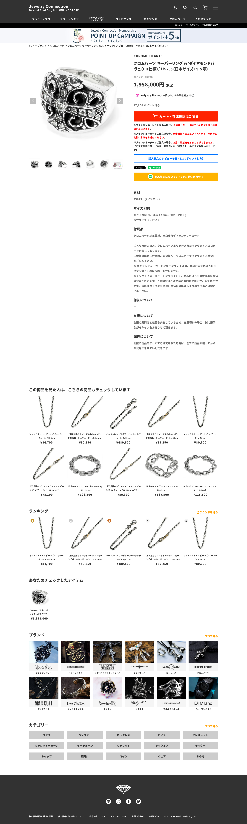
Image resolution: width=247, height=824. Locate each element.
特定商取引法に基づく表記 (41, 816)
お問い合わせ (138, 816)
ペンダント (85, 735)
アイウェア (162, 745)
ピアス (162, 735)
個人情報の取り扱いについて (71, 816)
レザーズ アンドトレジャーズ (96, 19)
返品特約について (97, 816)
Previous (33, 101)
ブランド (42, 45)
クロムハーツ (177, 19)
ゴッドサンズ (124, 19)
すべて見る (211, 636)
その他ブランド (204, 19)
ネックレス (123, 735)
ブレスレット (200, 735)
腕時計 (85, 756)
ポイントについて (119, 816)
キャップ (46, 756)
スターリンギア (69, 19)
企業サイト (154, 816)
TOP (31, 45)
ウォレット (123, 745)
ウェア (162, 756)
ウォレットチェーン (46, 745)
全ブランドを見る (207, 512)
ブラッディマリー (42, 19)
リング (47, 735)
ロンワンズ (150, 19)
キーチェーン (85, 745)
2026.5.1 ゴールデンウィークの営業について (196, 25)
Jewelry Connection (48, 6)
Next (120, 101)
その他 (200, 756)
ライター (200, 745)
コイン (123, 756)
